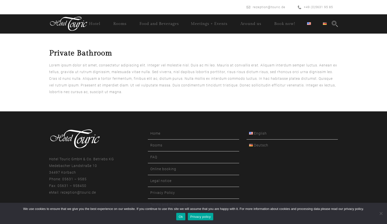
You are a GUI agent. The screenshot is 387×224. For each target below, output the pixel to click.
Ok (181, 217)
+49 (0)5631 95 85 (318, 7)
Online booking (163, 169)
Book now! (284, 23)
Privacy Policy (162, 193)
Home (155, 133)
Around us (250, 23)
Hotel (94, 23)
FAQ (153, 157)
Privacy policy (200, 217)
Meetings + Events (209, 23)
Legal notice (161, 181)
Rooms (120, 23)
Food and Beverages (159, 23)
